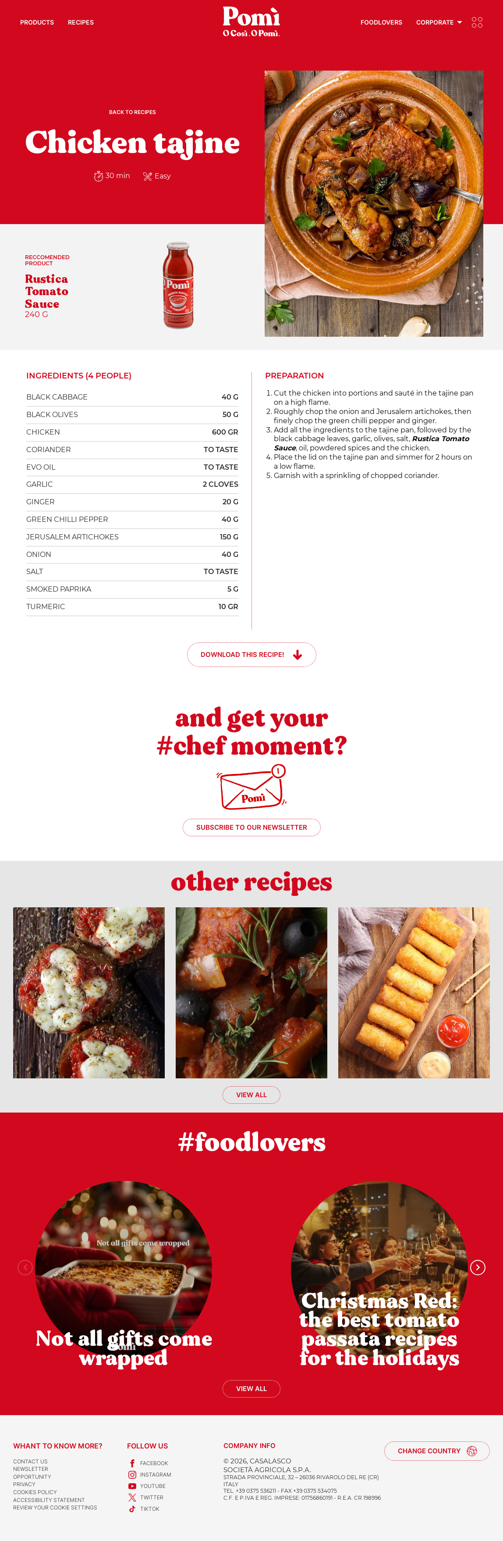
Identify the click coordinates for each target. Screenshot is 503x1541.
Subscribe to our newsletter (251, 827)
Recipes (81, 22)
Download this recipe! (242, 654)
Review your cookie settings (55, 1507)
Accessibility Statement (49, 1500)
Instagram (149, 1475)
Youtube (146, 1486)
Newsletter (30, 1469)
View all (251, 1095)
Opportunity (32, 1476)
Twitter (145, 1498)
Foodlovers (381, 22)
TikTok (143, 1509)
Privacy (24, 1484)
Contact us (30, 1461)
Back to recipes (132, 112)
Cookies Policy (35, 1492)
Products (37, 22)
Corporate (435, 22)
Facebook (147, 1463)
